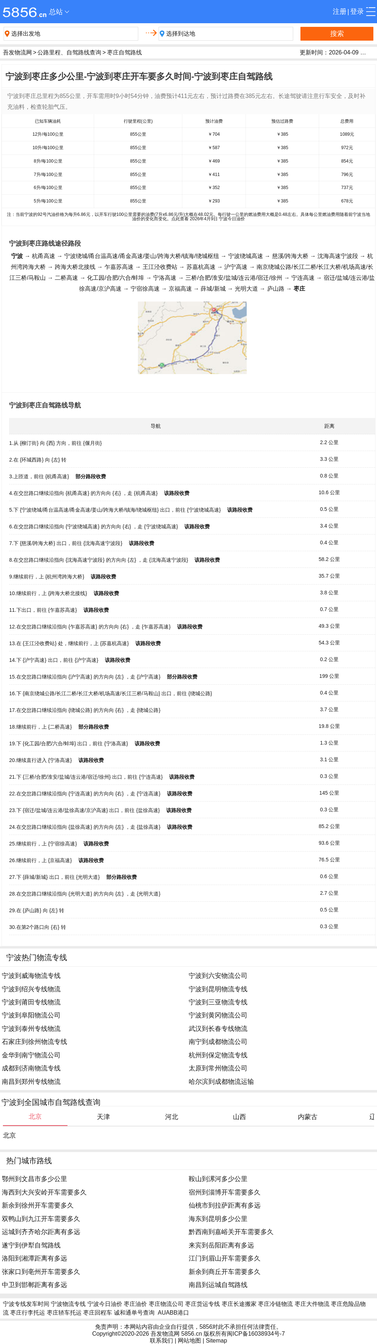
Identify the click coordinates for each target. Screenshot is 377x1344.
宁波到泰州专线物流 (31, 1028)
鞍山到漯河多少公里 (218, 1179)
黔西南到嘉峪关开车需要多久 (231, 1232)
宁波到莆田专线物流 (31, 1002)
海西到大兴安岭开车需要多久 (44, 1192)
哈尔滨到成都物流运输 (221, 1081)
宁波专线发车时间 (26, 1304)
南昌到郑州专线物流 (31, 1081)
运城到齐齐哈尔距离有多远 (41, 1232)
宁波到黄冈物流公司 (218, 1015)
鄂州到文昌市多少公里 (34, 1179)
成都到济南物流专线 (31, 1068)
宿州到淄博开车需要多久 (225, 1192)
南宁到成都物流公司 (218, 1041)
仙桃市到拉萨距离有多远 (225, 1205)
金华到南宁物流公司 (31, 1055)
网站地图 (189, 1340)
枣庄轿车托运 (64, 1313)
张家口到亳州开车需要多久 (41, 1271)
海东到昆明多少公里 (218, 1218)
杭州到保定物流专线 (218, 1055)
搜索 (337, 33)
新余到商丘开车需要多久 (225, 1271)
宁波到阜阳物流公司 (31, 1015)
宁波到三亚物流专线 (218, 1002)
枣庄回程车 (97, 1313)
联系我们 (161, 1340)
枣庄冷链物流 (275, 1304)
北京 (9, 1135)
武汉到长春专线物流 (218, 1028)
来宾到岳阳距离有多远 (221, 1245)
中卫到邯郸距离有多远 (34, 1284)
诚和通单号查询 (134, 1313)
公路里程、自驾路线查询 (69, 52)
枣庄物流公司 (166, 1304)
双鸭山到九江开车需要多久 (41, 1218)
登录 (357, 11)
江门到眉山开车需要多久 (225, 1258)
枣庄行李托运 (27, 1313)
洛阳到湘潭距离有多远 (34, 1258)
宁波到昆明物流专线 (218, 989)
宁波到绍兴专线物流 (31, 989)
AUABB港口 (173, 1313)
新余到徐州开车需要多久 (38, 1205)
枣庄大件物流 (312, 1304)
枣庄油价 (135, 1304)
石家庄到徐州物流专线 (34, 1041)
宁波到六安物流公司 (218, 975)
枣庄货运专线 (202, 1304)
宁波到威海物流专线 (31, 975)
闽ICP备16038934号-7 (256, 1334)
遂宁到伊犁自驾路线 (31, 1245)
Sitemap (216, 1340)
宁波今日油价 (104, 1304)
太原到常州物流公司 (218, 1068)
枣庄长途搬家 (239, 1304)
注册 (340, 11)
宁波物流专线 (68, 1304)
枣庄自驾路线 (124, 52)
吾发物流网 (17, 52)
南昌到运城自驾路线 (218, 1284)
